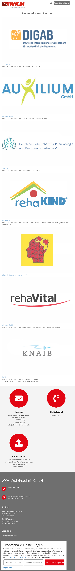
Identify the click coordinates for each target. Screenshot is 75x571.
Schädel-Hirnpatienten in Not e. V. (14, 275)
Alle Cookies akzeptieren (54, 562)
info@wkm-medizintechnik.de (19, 496)
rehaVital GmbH (8, 325)
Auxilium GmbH (8, 116)
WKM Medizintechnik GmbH (13, 5)
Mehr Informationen (13, 562)
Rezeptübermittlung (61, 3)
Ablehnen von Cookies (33, 562)
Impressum (7, 568)
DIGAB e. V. (6, 64)
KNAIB (4, 377)
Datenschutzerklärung (18, 557)
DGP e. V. (5, 168)
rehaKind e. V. (7, 220)
